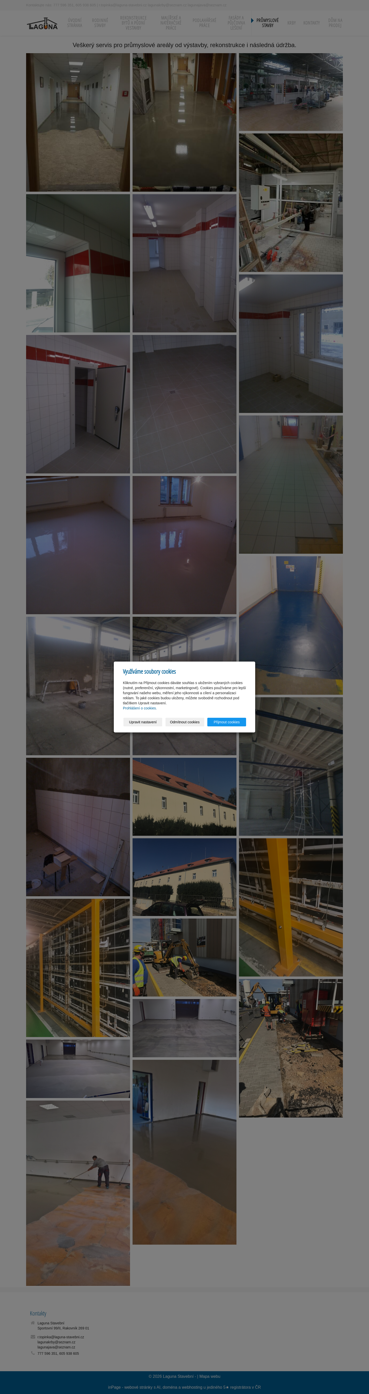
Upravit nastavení (143, 722)
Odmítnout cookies (185, 722)
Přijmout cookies (227, 722)
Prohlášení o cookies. (140, 708)
